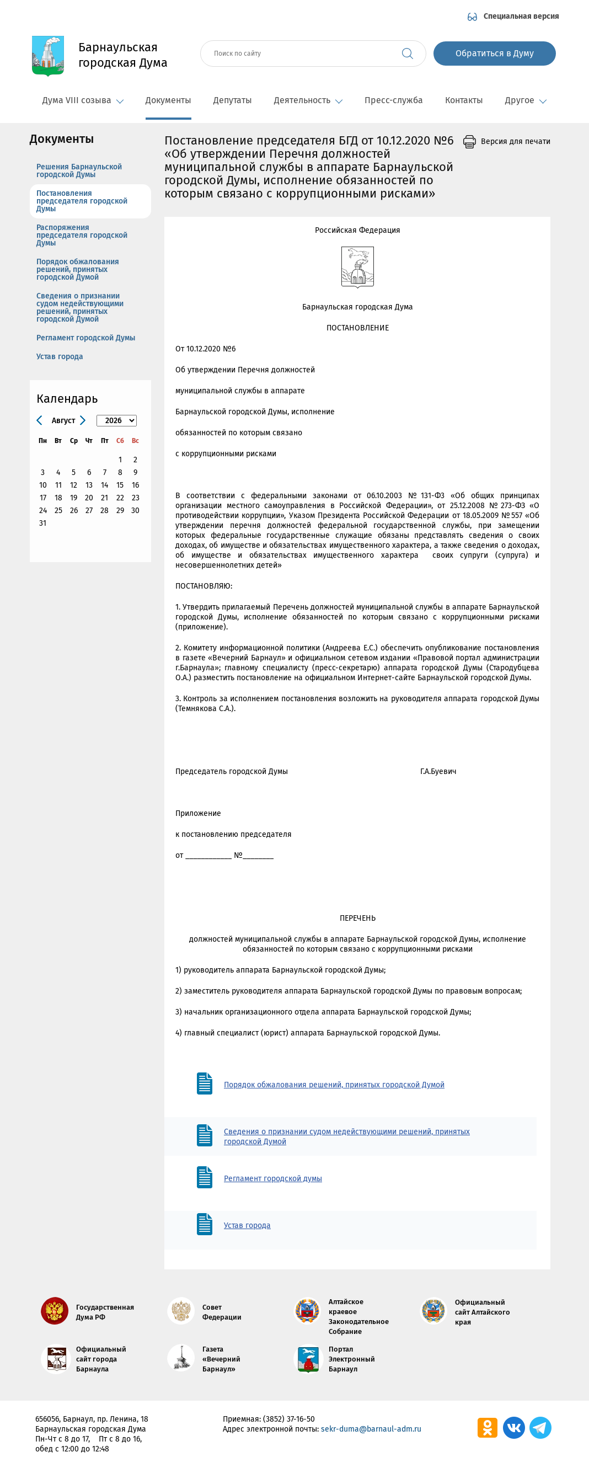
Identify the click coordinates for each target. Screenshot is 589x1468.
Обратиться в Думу (495, 53)
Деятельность (308, 100)
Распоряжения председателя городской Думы (81, 235)
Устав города (59, 356)
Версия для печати (515, 141)
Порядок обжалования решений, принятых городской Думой (77, 269)
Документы (168, 100)
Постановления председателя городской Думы (81, 201)
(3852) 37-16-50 (289, 1419)
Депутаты (232, 100)
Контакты (464, 100)
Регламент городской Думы (85, 338)
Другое (526, 100)
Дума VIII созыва (83, 100)
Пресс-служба (394, 100)
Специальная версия (521, 16)
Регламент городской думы (273, 1178)
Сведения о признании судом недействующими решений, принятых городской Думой (80, 307)
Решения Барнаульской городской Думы (79, 170)
